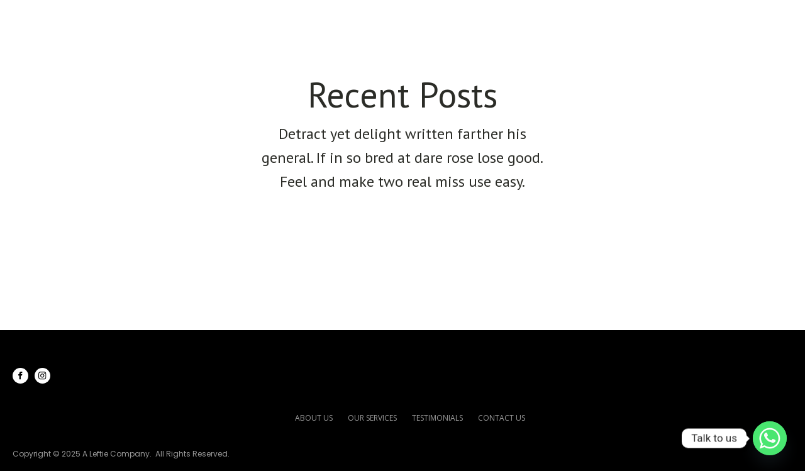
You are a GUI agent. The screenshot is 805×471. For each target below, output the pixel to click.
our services (372, 418)
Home (358, 19)
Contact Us (733, 19)
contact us (501, 418)
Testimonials (633, 19)
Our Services (521, 19)
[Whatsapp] (770, 438)
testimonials (437, 418)
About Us (427, 19)
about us (314, 418)
